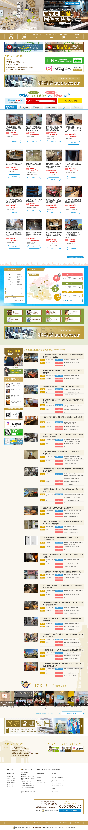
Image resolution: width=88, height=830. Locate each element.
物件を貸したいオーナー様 (43, 769)
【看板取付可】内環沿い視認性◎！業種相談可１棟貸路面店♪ (62, 572)
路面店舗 (10, 277)
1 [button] (42, 28)
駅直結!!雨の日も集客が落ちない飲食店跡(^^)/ (58, 508)
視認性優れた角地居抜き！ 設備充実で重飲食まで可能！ (61, 386)
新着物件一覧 (10, 776)
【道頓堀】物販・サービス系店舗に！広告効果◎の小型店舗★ (63, 650)
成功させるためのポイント (28, 785)
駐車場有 (10, 284)
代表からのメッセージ (42, 782)
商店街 (18, 282)
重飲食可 (19, 274)
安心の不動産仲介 (56, 769)
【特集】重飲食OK (11, 782)
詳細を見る (14, 141)
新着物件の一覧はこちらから (75, 257)
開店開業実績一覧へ (75, 713)
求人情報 (54, 773)
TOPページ (10, 769)
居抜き (9, 276)
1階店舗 (18, 277)
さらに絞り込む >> (19, 300)
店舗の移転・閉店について (28, 776)
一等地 (9, 281)
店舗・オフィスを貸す (51, 822)
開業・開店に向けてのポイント (13, 397)
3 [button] (46, 28)
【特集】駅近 (10, 786)
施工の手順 (24, 774)
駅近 (9, 279)
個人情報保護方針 (56, 791)
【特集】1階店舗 (10, 784)
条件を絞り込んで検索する (72, 101)
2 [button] (44, 28)
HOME (11, 822)
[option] (44, 15)
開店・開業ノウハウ (27, 769)
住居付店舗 (19, 284)
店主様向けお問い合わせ (57, 785)
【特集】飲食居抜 (11, 780)
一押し (9, 274)
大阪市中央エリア (69, 283)
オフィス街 (10, 282)
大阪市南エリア (68, 292)
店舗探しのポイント (13, 391)
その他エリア (68, 300)
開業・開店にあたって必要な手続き (13, 402)
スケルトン (19, 276)
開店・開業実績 (40, 773)
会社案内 (39, 777)
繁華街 (18, 281)
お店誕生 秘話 (25, 772)
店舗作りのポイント (26, 783)
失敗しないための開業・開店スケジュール (13, 385)
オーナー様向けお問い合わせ (58, 783)
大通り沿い (19, 279)
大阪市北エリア (68, 274)
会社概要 (39, 780)
